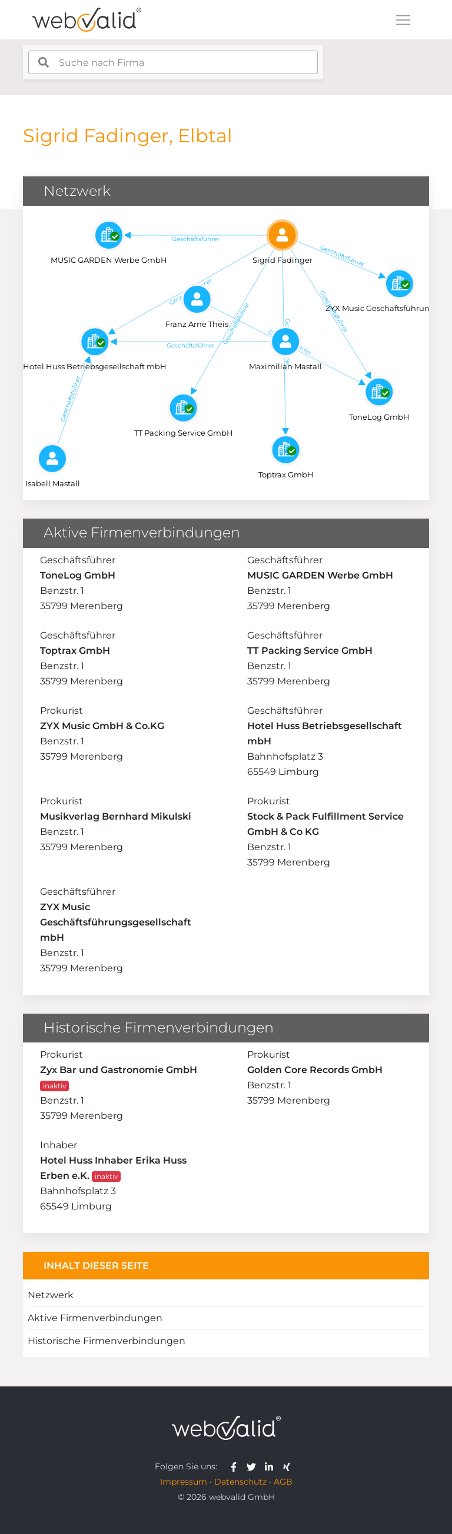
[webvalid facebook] (236, 1466)
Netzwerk (51, 1295)
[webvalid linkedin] (271, 1466)
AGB (283, 1481)
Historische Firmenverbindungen (106, 1340)
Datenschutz (240, 1481)
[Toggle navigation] (403, 20)
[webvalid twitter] (254, 1466)
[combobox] (173, 62)
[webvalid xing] (288, 1466)
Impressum (183, 1481)
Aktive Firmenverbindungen (95, 1318)
